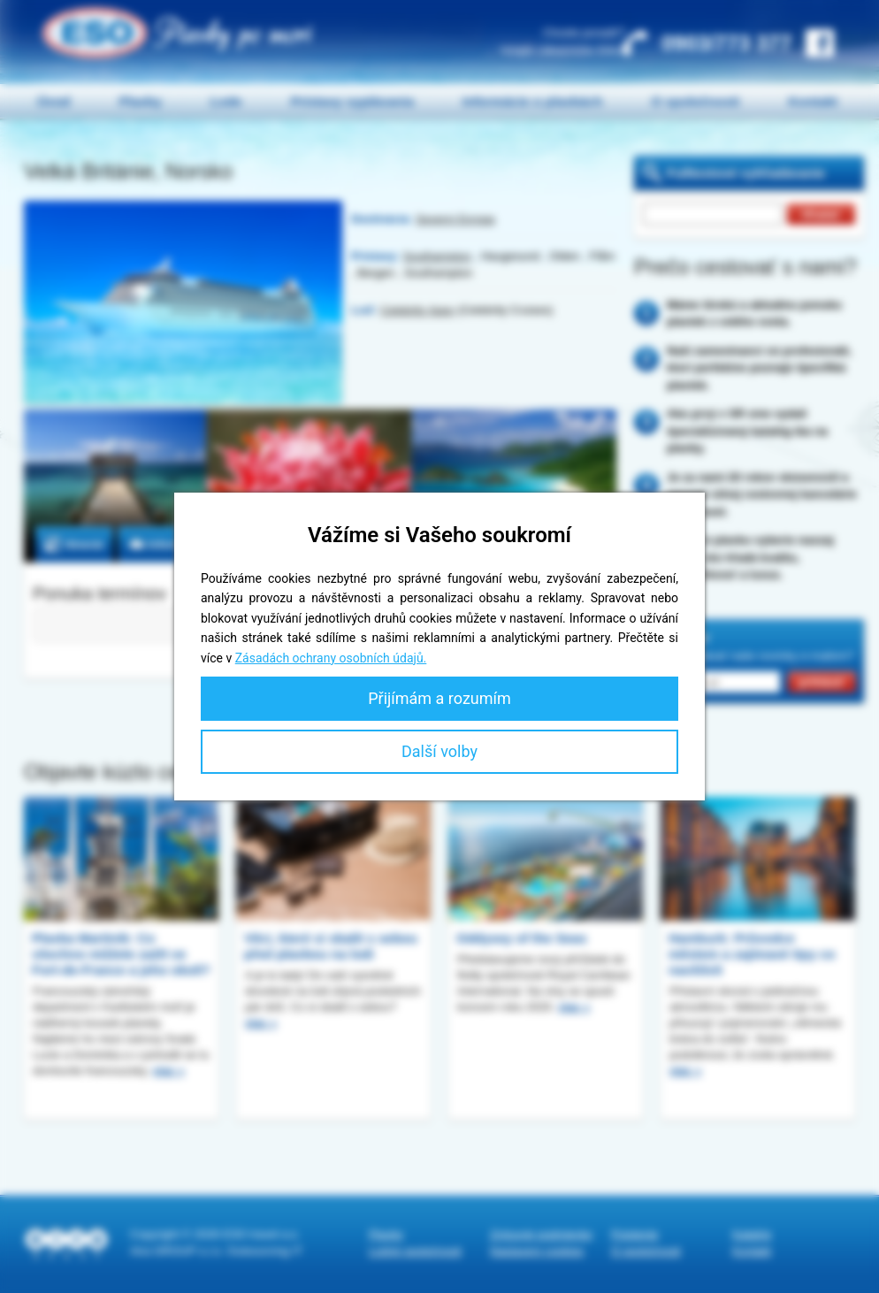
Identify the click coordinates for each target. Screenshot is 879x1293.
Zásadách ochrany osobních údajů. (331, 658)
